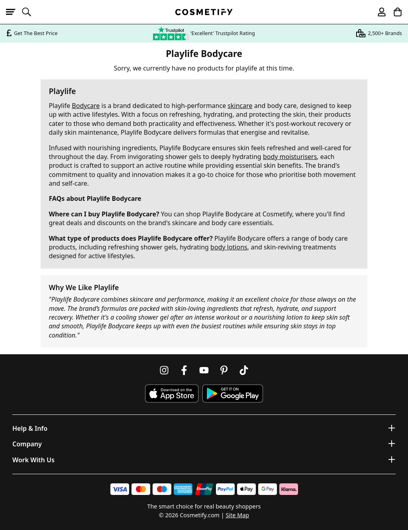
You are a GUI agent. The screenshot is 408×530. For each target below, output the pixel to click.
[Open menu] (14, 12)
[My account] (378, 12)
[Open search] (30, 12)
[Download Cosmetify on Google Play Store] (232, 393)
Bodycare (86, 105)
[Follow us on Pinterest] (224, 370)
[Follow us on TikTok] (244, 370)
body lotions (228, 247)
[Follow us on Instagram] (164, 370)
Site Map (237, 515)
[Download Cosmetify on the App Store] (171, 393)
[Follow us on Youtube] (204, 370)
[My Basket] (394, 12)
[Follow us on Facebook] (184, 370)
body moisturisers (290, 156)
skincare (240, 105)
